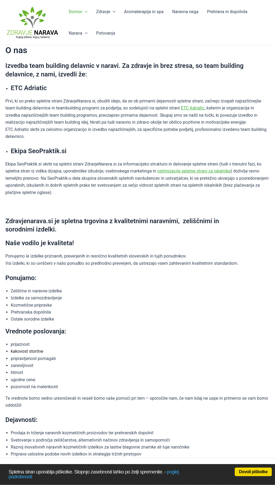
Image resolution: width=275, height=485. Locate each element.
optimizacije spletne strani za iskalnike (194, 171)
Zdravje (105, 12)
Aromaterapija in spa (144, 11)
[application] (85, 12)
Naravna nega (185, 11)
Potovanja (105, 33)
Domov (78, 12)
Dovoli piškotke (253, 471)
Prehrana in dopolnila (227, 11)
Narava (78, 33)
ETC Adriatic (193, 108)
